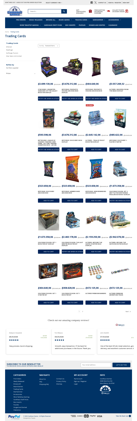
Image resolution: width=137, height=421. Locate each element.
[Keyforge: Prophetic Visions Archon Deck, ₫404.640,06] (96, 67)
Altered (9, 47)
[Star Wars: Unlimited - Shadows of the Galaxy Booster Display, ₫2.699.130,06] (48, 67)
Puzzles (82, 25)
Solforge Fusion (12, 53)
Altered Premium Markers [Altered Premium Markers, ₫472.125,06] (95, 293)
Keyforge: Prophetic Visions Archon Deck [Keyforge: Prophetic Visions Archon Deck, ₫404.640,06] (93, 90)
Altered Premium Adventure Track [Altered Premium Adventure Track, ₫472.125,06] (116, 294)
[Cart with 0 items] (125, 3)
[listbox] (52, 45)
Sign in (110, 2)
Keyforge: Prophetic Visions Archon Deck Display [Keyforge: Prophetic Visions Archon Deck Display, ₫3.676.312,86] (70, 91)
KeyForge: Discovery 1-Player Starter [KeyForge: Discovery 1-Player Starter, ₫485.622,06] (118, 141)
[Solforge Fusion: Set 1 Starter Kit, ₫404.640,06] (48, 271)
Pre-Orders (21, 20)
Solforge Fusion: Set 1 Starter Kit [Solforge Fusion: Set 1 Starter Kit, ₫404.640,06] (47, 294)
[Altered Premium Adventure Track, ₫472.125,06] (120, 271)
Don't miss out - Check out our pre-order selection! (23, 2)
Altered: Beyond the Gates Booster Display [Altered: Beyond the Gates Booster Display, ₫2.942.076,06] (118, 243)
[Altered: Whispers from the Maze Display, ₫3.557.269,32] (120, 67)
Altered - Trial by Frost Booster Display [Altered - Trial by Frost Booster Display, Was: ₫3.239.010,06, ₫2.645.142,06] (95, 141)
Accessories (114, 20)
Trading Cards (82, 20)
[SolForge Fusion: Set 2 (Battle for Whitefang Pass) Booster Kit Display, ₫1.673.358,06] (120, 169)
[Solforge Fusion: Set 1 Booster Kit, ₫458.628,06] (72, 271)
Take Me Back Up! (123, 416)
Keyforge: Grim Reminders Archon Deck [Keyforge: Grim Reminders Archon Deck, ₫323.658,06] (95, 192)
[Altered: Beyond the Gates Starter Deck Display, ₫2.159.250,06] (96, 220)
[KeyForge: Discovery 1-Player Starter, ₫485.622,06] (120, 118)
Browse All (50, 20)
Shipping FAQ (44, 384)
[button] (112, 390)
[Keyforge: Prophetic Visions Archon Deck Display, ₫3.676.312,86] (72, 67)
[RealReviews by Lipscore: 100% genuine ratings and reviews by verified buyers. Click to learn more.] (120, 325)
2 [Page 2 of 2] (82, 311)
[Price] (21, 73)
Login (76, 384)
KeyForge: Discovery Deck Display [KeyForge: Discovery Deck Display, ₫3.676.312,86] (72, 141)
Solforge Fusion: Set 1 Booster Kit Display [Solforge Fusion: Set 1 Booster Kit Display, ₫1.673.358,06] (47, 243)
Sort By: (41, 46)
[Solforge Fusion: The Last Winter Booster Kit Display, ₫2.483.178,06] (72, 220)
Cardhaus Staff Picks (53, 25)
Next (128, 312)
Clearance (112, 25)
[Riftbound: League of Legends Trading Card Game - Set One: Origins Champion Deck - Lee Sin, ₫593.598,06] (48, 118)
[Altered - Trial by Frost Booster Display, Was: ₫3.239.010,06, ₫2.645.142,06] (96, 118)
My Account (78, 379)
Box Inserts (70, 25)
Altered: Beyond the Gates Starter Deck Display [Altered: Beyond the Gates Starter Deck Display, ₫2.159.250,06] (93, 244)
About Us (42, 379)
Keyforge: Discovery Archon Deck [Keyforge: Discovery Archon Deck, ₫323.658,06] (46, 192)
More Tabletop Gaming (30, 25)
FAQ (40, 382)
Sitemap (59, 384)
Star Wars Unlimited (14, 56)
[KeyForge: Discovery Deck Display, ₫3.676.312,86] (72, 118)
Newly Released (35, 20)
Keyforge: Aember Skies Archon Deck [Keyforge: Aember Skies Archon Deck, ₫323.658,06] (71, 192)
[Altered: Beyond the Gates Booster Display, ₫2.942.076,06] (120, 220)
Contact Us (102, 2)
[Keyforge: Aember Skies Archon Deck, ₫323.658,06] (72, 169)
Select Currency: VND (54, 2)
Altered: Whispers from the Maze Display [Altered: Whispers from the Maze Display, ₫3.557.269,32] (119, 90)
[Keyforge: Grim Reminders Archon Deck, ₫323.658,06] (96, 169)
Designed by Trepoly (29, 418)
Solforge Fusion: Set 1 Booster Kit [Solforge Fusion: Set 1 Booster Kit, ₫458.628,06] (71, 294)
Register (118, 2)
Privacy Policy (61, 381)
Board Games (65, 20)
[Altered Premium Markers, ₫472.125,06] (96, 271)
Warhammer (99, 20)
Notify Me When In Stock (48, 98)
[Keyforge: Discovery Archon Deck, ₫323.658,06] (48, 169)
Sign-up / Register (80, 381)
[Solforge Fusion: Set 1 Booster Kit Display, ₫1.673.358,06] (48, 220)
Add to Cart (120, 98)
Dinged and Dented (97, 25)
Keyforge (9, 50)
